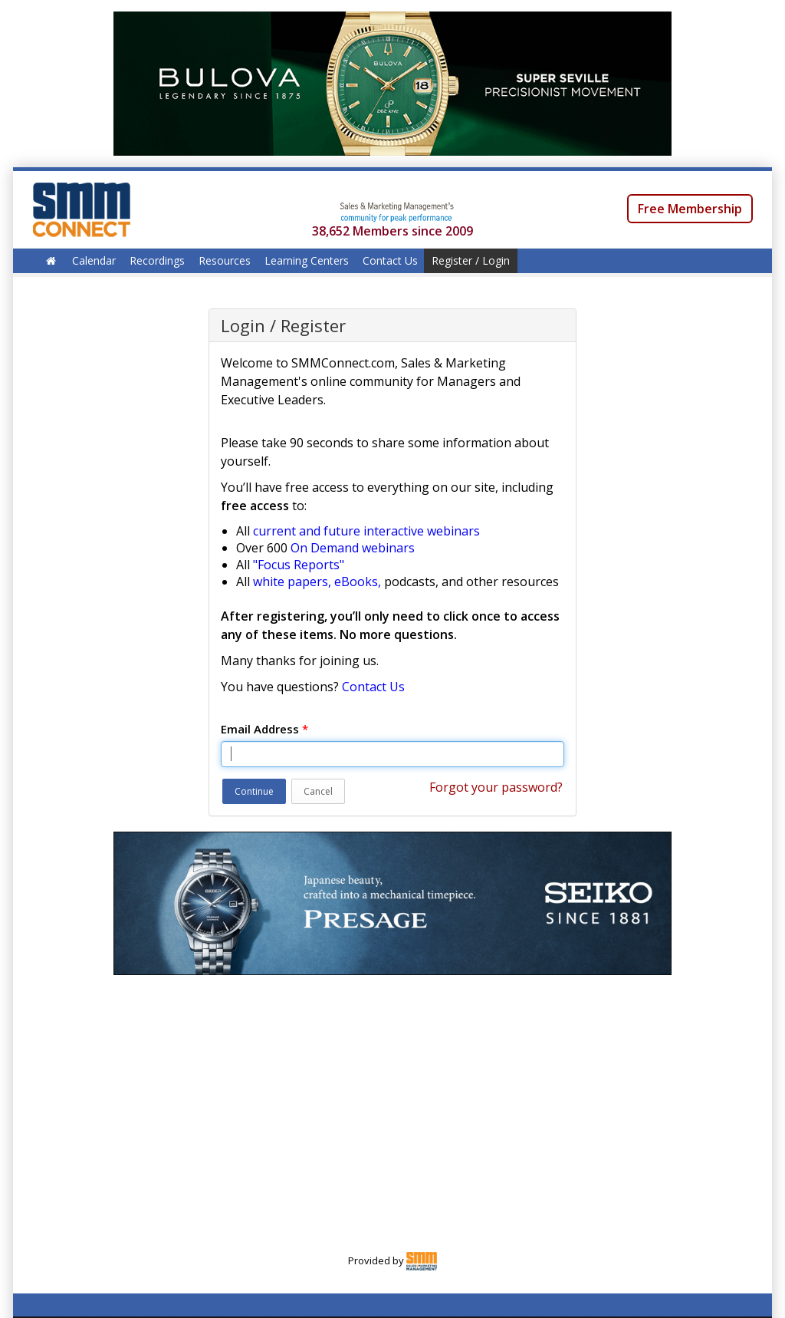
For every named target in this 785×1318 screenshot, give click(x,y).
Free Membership (690, 208)
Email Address (264, 728)
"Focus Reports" (298, 564)
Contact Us (390, 260)
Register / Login (471, 260)
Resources (225, 260)
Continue (254, 791)
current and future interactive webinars (366, 530)
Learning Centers (306, 260)
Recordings (157, 260)
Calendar (94, 260)
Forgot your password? (496, 787)
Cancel (318, 791)
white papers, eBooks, (317, 581)
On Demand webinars (353, 547)
